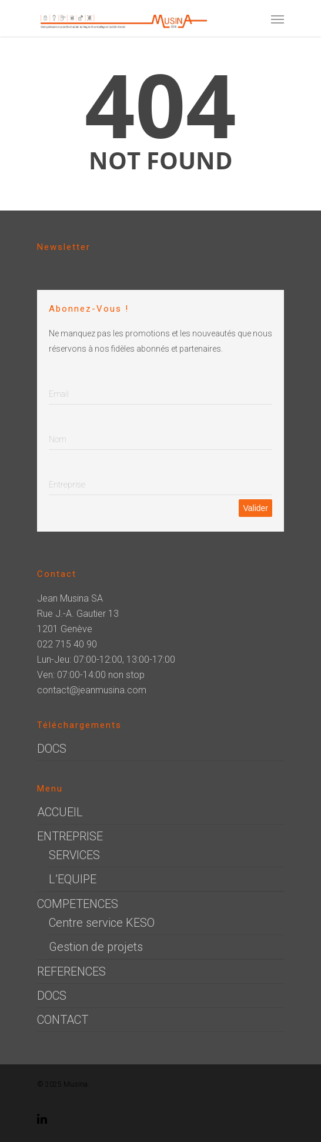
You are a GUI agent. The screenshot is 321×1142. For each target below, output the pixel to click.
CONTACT (62, 1020)
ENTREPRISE (70, 836)
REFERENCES (71, 971)
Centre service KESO (102, 923)
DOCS (51, 749)
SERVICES (74, 855)
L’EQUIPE (72, 879)
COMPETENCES (77, 904)
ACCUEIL (60, 812)
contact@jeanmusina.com (91, 690)
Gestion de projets (96, 947)
